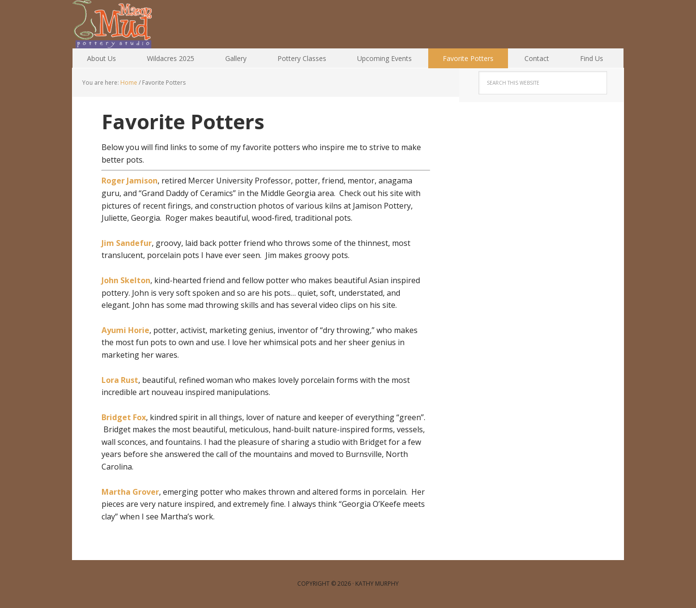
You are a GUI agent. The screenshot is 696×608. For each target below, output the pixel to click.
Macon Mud (135, 24)
